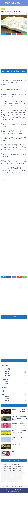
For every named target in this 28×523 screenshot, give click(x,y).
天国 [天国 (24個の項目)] (20, 470)
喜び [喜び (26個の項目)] (9, 470)
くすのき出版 (14, 369)
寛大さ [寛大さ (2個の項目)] (9, 472)
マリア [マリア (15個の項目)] (21, 466)
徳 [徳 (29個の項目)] (15, 474)
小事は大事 (15, 372)
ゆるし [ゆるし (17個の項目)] (11, 464)
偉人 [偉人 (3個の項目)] (21, 468)
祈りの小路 (15, 375)
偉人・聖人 (14, 379)
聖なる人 (15, 382)
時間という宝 (15, 373)
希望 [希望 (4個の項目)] (23, 472)
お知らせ (14, 365)
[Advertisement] (14, 52)
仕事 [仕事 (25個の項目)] (9, 468)
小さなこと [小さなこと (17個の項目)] (16, 472)
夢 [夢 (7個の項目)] (15, 470)
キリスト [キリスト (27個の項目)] (17, 464)
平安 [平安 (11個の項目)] (4, 474)
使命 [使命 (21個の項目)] (15, 468)
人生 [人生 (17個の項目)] (4, 468)
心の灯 (14, 387)
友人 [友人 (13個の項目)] (4, 470)
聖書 (3, 179)
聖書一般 (3, 8)
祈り (14, 391)
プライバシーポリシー (10, 489)
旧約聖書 (15, 398)
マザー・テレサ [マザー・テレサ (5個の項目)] (13, 466)
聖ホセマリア (15, 383)
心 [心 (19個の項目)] (20, 474)
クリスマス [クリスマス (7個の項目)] (5, 466)
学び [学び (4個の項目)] (4, 472)
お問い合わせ (19, 489)
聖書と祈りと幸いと (14, 3)
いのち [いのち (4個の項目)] (4, 464)
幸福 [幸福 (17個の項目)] (9, 474)
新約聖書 (15, 396)
